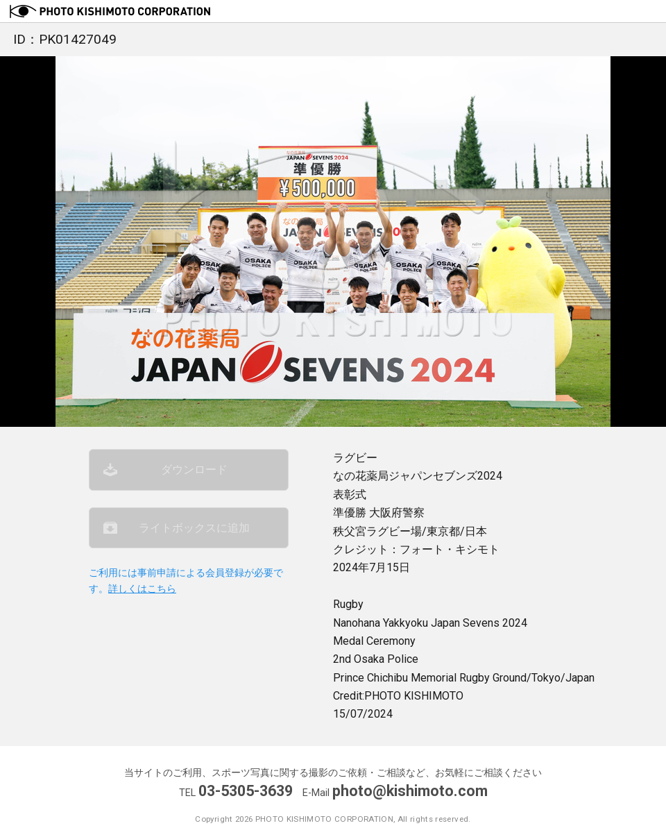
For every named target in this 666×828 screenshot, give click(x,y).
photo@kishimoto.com (410, 791)
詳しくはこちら (142, 589)
